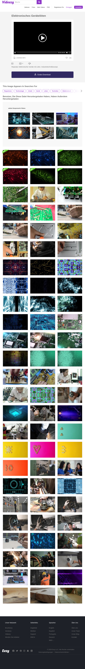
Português (52, 634)
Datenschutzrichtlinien (62, 652)
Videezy (8, 634)
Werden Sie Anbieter (12, 637)
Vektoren (27, 7)
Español (52, 631)
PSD (48, 7)
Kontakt (74, 637)
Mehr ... (51, 640)
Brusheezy (9, 628)
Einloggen (69, 7)
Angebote (33, 628)
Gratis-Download (43, 75)
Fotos (33, 7)
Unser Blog (75, 634)
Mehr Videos (41, 7)
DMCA (32, 637)
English (51, 628)
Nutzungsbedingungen (46, 652)
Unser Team (75, 631)
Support (33, 634)
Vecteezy (8, 631)
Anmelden (78, 7)
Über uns (74, 628)
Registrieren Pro (59, 7)
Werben (33, 631)
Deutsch (52, 637)
